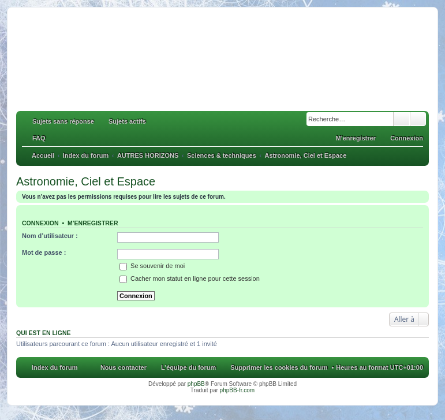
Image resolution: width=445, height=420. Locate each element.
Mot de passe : (44, 252)
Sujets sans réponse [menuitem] (63, 121)
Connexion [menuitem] (406, 138)
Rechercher (401, 119)
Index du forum (54, 367)
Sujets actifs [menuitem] (127, 121)
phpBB (196, 384)
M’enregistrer (93, 223)
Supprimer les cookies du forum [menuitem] (278, 367)
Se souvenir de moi (152, 265)
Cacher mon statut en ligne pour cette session (189, 278)
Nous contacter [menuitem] (123, 367)
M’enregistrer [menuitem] (355, 138)
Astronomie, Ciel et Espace (85, 181)
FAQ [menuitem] (39, 138)
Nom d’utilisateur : (50, 235)
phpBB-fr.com (237, 390)
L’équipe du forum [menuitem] (188, 367)
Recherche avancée (418, 119)
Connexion (40, 223)
